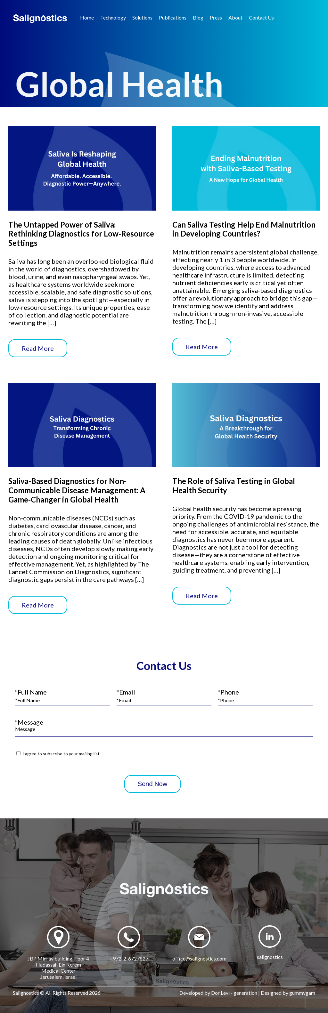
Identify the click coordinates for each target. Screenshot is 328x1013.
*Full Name (31, 692)
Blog (198, 17)
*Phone (228, 692)
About (235, 17)
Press (216, 17)
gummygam (302, 993)
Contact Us (261, 17)
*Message (29, 722)
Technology (113, 17)
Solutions (142, 17)
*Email (126, 692)
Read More (38, 348)
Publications (172, 17)
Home (87, 17)
